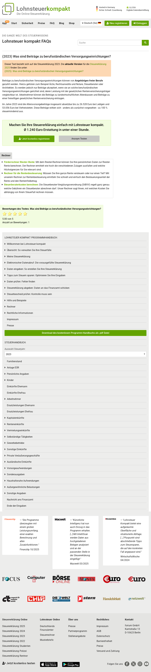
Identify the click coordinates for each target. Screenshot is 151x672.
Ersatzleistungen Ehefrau (20, 411)
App (4, 23)
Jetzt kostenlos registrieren (34, 138)
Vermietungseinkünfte (18, 430)
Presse (10, 325)
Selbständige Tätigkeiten (20, 436)
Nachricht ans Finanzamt (20, 499)
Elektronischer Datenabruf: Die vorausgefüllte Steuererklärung (39, 262)
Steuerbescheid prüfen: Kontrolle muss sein (29, 294)
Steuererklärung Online (15, 619)
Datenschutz (103, 636)
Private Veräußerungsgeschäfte (23, 455)
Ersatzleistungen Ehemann (21, 405)
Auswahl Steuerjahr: (15, 349)
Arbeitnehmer (14, 399)
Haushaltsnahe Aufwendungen (23, 480)
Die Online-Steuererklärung (33, 13)
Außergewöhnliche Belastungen (23, 487)
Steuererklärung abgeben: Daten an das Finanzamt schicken (38, 288)
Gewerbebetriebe (15, 443)
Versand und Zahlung (108, 651)
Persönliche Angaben (18, 374)
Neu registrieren (116, 23)
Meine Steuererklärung (18, 256)
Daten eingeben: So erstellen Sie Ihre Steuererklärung (34, 269)
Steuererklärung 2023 (13, 636)
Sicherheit (27, 23)
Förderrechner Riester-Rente (19, 162)
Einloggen (140, 23)
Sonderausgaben (16, 474)
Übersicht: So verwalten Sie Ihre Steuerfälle (29, 250)
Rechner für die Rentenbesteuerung (23, 173)
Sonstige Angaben (16, 493)
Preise (41, 23)
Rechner (11, 306)
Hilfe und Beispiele (16, 300)
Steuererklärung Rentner (15, 655)
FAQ (52, 23)
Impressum (13, 319)
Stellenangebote (76, 636)
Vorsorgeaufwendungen (19, 468)
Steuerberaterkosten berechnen (21, 184)
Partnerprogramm (77, 631)
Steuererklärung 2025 (13, 626)
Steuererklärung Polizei (14, 651)
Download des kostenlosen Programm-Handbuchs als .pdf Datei (75, 333)
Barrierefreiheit (104, 641)
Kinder (10, 380)
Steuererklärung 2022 (13, 641)
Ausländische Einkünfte (19, 461)
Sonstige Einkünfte (17, 449)
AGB (99, 631)
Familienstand (14, 361)
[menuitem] (91, 23)
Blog (61, 23)
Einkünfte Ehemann (17, 386)
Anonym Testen (79, 138)
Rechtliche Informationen (20, 313)
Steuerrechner (47, 634)
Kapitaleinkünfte (15, 417)
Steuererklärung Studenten (16, 646)
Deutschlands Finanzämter (47, 628)
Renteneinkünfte (15, 424)
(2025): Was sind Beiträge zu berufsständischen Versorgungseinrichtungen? (44, 71)
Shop (72, 23)
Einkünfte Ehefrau (16, 392)
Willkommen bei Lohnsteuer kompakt (26, 244)
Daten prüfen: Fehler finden (21, 281)
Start (14, 23)
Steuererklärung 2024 (13, 631)
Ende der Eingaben (16, 505)
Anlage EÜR (13, 367)
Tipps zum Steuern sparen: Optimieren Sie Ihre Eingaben (36, 275)
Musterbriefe (46, 640)
